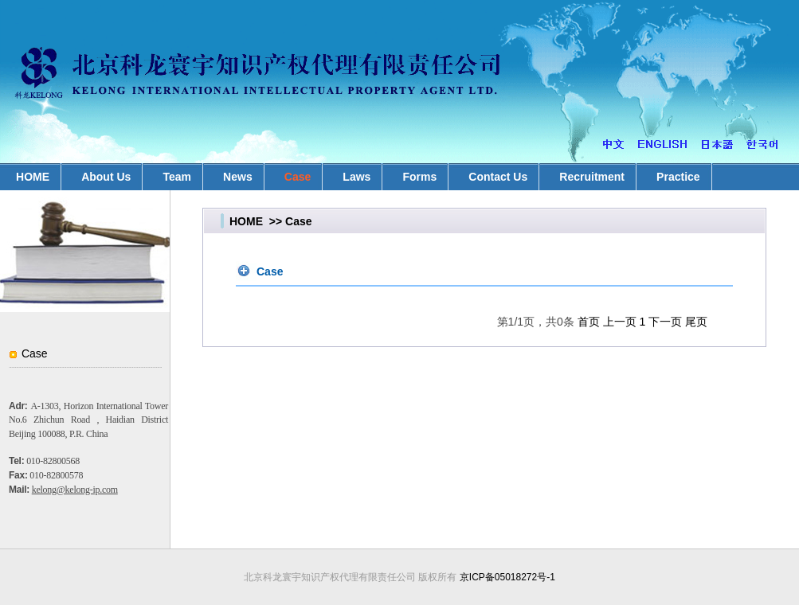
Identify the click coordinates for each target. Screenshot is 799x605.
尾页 (696, 321)
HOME (246, 221)
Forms (419, 176)
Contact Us (497, 176)
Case (297, 176)
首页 (589, 321)
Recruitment (592, 176)
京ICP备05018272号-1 (507, 577)
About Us (106, 176)
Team (177, 176)
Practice (677, 176)
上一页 (619, 321)
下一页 (665, 321)
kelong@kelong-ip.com (75, 489)
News (238, 176)
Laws (356, 176)
